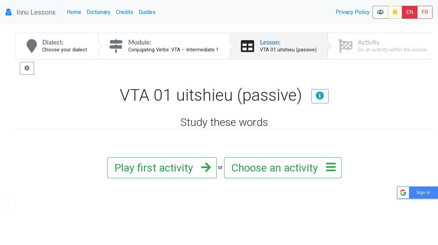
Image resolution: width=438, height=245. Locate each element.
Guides (147, 12)
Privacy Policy (353, 12)
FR (425, 12)
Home (74, 12)
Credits (124, 12)
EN (409, 12)
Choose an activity (281, 167)
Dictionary (99, 12)
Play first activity (160, 167)
